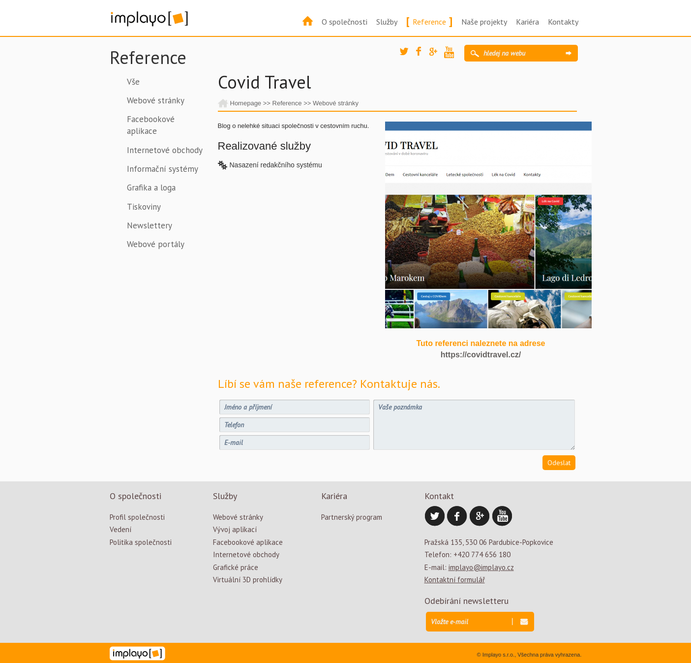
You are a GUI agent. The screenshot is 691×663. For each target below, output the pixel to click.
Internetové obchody (165, 150)
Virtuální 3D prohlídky (247, 579)
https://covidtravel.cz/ (481, 354)
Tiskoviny (144, 206)
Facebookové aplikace (151, 125)
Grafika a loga (151, 187)
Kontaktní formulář (454, 579)
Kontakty (563, 22)
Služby (386, 22)
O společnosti (344, 22)
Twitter (407, 55)
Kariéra (527, 22)
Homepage (246, 103)
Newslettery (149, 225)
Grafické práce (235, 567)
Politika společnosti (141, 542)
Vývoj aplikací (235, 529)
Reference (429, 22)
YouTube (451, 53)
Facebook (423, 54)
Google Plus (436, 55)
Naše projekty (484, 22)
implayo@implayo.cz (481, 567)
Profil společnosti (137, 517)
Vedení (120, 529)
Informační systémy (162, 168)
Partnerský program (351, 517)
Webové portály (155, 244)
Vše (133, 81)
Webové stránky (155, 100)
